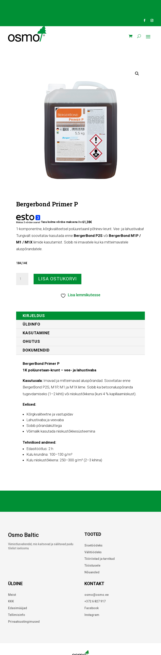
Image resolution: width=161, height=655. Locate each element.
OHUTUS (31, 341)
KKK (11, 601)
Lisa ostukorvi (57, 278)
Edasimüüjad (17, 608)
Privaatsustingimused (24, 621)
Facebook (91, 608)
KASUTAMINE (36, 333)
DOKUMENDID (36, 350)
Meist (12, 594)
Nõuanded (91, 572)
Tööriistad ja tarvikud (99, 558)
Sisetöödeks (93, 545)
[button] (137, 74)
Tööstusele (92, 565)
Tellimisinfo (16, 615)
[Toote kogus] (22, 279)
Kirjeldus (34, 315)
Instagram (91, 615)
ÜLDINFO (31, 324)
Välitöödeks (93, 552)
